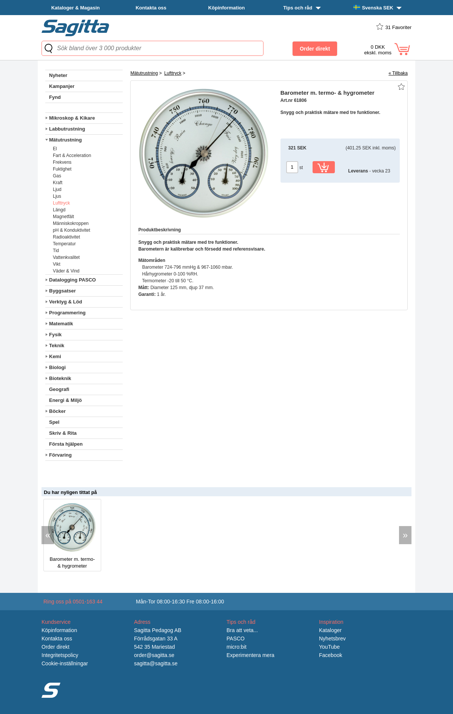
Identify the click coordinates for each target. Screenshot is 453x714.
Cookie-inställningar (65, 663)
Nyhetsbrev (332, 639)
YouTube (329, 647)
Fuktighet (62, 169)
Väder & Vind (66, 271)
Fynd (55, 97)
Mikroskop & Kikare (72, 118)
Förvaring (60, 455)
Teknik (56, 345)
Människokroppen (71, 223)
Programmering (67, 312)
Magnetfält (63, 216)
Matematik (61, 323)
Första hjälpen (66, 444)
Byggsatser (62, 291)
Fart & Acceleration (72, 155)
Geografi (59, 389)
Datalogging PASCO (72, 280)
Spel (54, 422)
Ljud (57, 189)
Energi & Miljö (65, 400)
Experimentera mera (250, 655)
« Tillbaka (398, 73)
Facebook (330, 655)
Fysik (55, 334)
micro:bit (236, 647)
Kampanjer (61, 86)
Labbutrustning (67, 129)
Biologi (57, 367)
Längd (59, 209)
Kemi (55, 356)
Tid (56, 250)
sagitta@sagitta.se (155, 663)
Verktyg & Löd (65, 302)
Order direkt (55, 647)
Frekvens (62, 162)
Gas (57, 175)
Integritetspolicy (60, 655)
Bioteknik (60, 378)
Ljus (57, 196)
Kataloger (330, 630)
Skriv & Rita (63, 433)
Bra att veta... (242, 630)
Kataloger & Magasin (75, 8)
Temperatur (64, 243)
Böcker (57, 411)
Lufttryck (61, 203)
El (55, 148)
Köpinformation (226, 8)
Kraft (57, 182)
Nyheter (58, 75)
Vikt (56, 264)
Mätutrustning (65, 140)
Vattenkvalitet (66, 257)
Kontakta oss (151, 8)
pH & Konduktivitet (71, 230)
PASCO (235, 639)
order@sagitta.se (154, 655)
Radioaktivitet (66, 237)
